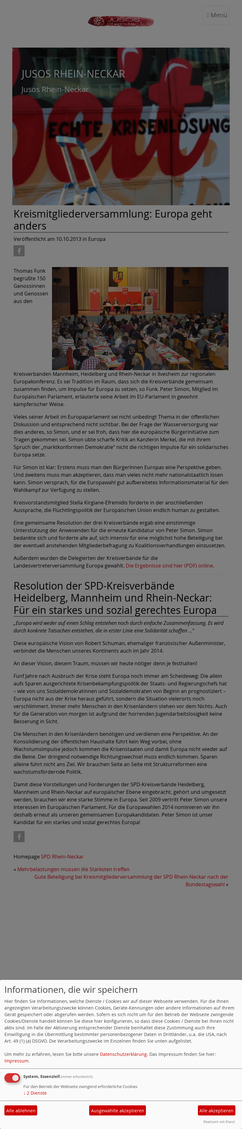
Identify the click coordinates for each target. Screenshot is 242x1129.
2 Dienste (35, 1093)
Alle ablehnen (21, 1111)
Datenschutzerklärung (123, 1054)
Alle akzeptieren (216, 1111)
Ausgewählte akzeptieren (117, 1111)
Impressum (16, 1061)
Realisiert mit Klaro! (219, 1121)
